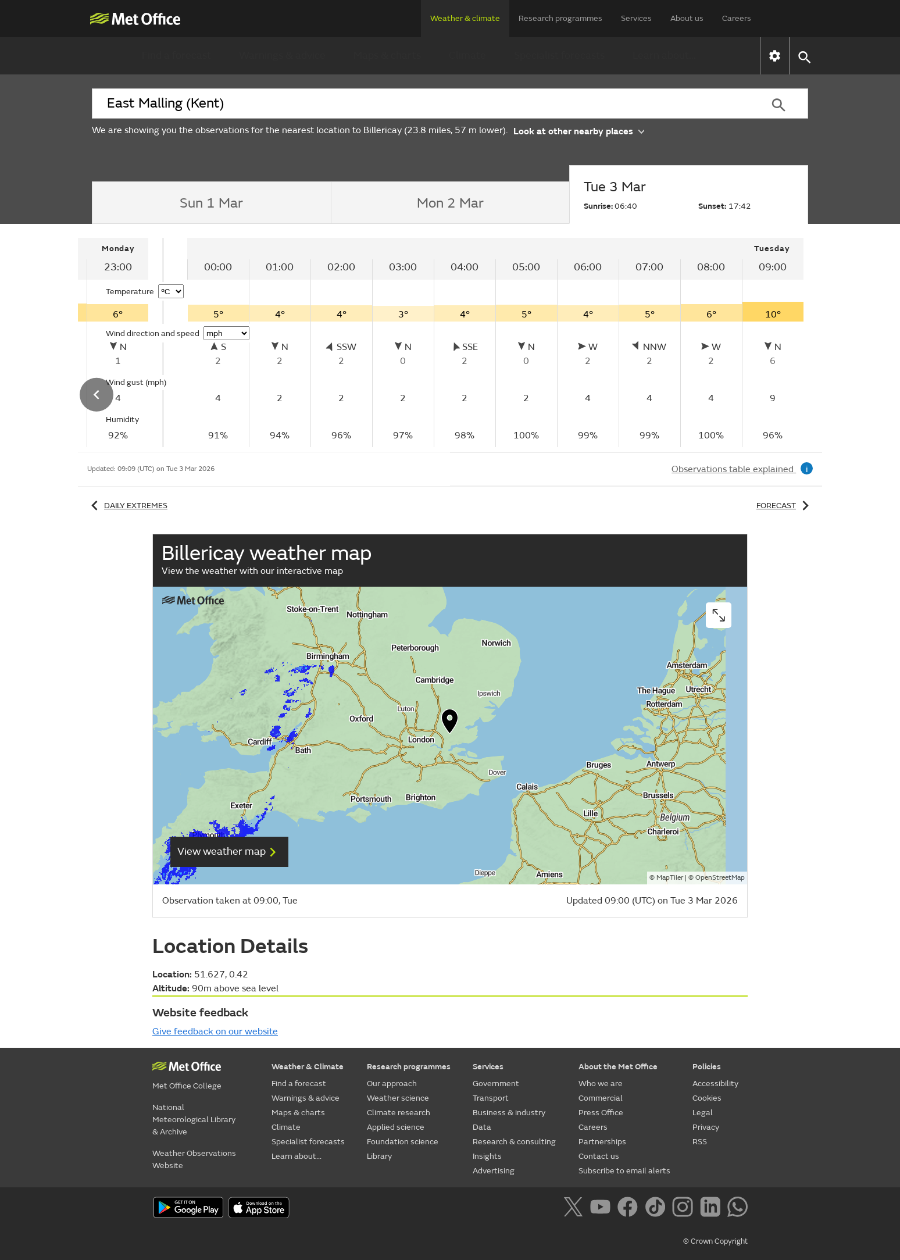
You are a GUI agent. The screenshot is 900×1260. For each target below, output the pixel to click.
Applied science (395, 1127)
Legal (702, 1113)
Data (482, 1127)
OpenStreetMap (720, 877)
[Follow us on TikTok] (657, 1209)
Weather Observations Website (194, 1159)
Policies (706, 1067)
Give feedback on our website (215, 1031)
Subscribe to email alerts (624, 1171)
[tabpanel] (495, 342)
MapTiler (669, 877)
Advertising (494, 1171)
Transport (491, 1098)
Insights (487, 1156)
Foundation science (402, 1142)
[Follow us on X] (575, 1209)
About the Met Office (618, 1067)
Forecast (784, 505)
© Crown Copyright (715, 1241)
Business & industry (509, 1113)
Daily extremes (127, 505)
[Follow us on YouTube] (602, 1209)
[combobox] (420, 103)
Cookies (707, 1098)
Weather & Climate (308, 1067)
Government (496, 1083)
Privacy (705, 1127)
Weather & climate (465, 18)
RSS (699, 1142)
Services (636, 18)
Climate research (398, 1113)
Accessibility (715, 1083)
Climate (467, 55)
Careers (736, 18)
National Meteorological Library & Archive (193, 1119)
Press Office (600, 1113)
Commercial (600, 1098)
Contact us (598, 1156)
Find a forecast (176, 55)
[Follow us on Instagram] (684, 1209)
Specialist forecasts (559, 55)
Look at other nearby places (578, 130)
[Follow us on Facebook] (629, 1209)
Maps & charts (387, 55)
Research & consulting (514, 1142)
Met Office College (187, 1086)
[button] (804, 56)
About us (686, 18)
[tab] (211, 203)
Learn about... (664, 55)
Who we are (600, 1083)
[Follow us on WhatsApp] (737, 1209)
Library (379, 1156)
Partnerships (602, 1142)
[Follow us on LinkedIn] (712, 1209)
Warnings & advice (282, 55)
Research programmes (560, 18)
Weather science (398, 1098)
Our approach (392, 1083)
